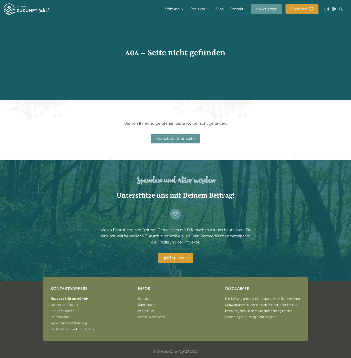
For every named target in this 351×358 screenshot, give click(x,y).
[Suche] (341, 9)
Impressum (146, 311)
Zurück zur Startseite (175, 138)
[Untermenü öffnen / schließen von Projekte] (208, 9)
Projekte (197, 9)
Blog (220, 9)
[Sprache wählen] (334, 9)
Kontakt (236, 9)
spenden (175, 258)
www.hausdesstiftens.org (69, 323)
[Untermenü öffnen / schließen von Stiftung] (182, 9)
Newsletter (266, 9)
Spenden (302, 9)
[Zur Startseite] (26, 9)
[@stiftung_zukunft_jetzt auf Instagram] (326, 9)
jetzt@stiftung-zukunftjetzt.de (72, 329)
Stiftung (172, 9)
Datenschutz (147, 305)
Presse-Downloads (151, 317)
